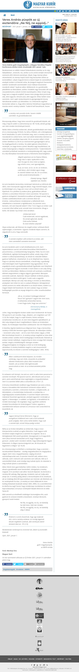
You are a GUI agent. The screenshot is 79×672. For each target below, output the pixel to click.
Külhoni (31, 659)
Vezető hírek (61, 20)
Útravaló (59, 141)
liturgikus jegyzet (68, 138)
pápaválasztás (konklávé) (65, 147)
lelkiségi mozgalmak (63, 132)
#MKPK (27, 569)
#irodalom (19, 569)
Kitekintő (39, 659)
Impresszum (25, 670)
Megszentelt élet (50, 659)
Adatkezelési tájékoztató (51, 670)
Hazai (15, 659)
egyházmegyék (67, 136)
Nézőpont (6, 27)
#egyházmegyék (9, 569)
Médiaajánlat (32, 670)
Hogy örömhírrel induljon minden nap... (66, 108)
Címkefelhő (61, 129)
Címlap (10, 659)
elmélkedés (68, 149)
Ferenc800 (66, 141)
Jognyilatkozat (40, 670)
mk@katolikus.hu (54, 668)
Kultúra (68, 659)
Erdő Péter (60, 149)
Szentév (59, 134)
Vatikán (59, 138)
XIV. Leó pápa (23, 659)
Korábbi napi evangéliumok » (68, 124)
